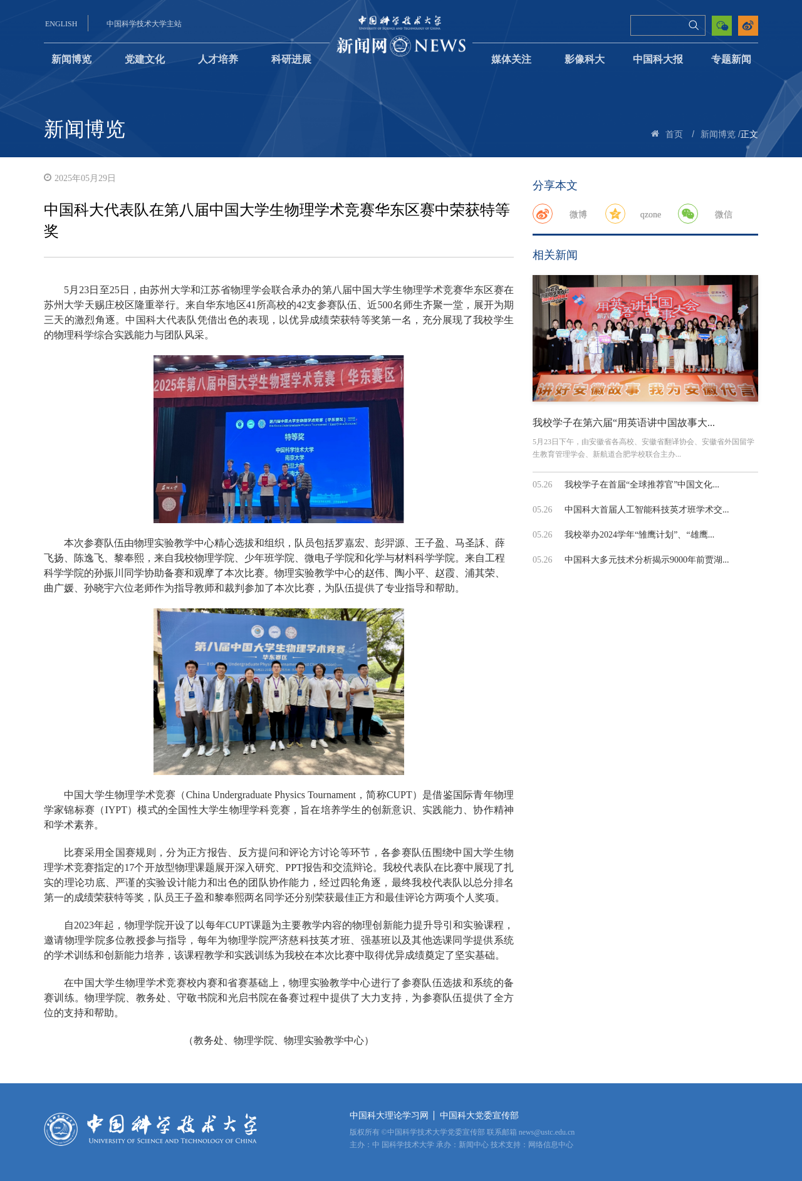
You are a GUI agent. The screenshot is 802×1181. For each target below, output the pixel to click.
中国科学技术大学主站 (144, 23)
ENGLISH (61, 23)
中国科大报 (658, 59)
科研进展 (291, 59)
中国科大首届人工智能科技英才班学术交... (647, 509)
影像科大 (585, 59)
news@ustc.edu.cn (547, 1132)
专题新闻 (731, 59)
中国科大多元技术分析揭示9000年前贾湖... (647, 559)
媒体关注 (511, 59)
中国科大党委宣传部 (479, 1115)
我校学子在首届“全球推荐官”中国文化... (642, 484)
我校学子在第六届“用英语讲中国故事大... (624, 422)
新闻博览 (71, 59)
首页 (674, 134)
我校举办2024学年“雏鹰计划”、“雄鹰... (639, 534)
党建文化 (145, 59)
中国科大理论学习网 (389, 1115)
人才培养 (218, 59)
